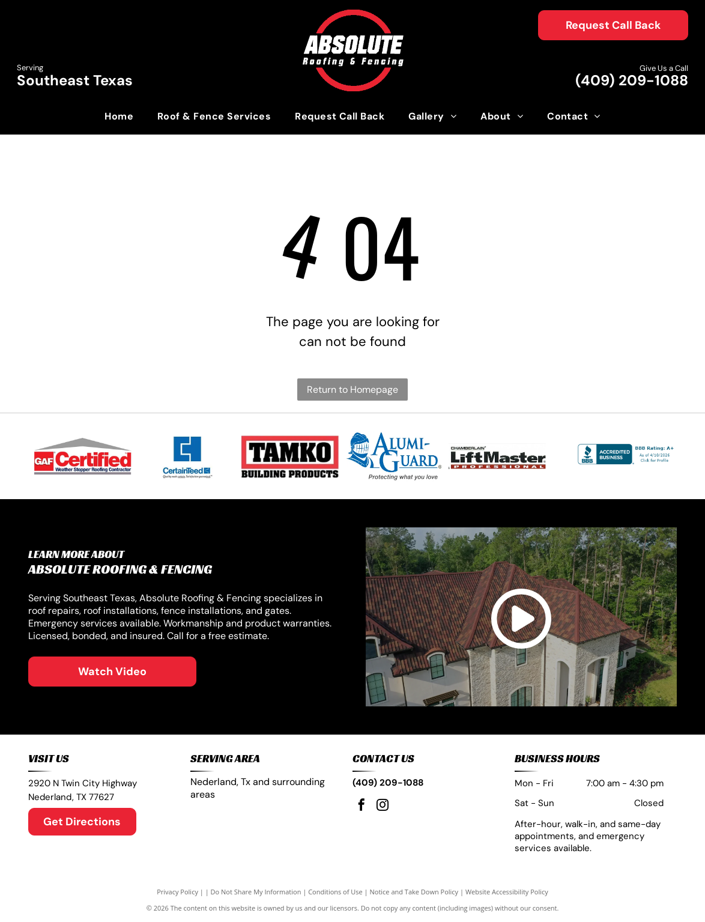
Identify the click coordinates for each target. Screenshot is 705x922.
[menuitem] (118, 116)
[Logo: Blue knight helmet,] (393, 456)
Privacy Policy (177, 891)
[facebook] (361, 806)
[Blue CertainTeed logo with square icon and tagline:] (186, 456)
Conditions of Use (335, 891)
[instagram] (383, 806)
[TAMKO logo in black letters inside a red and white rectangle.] (290, 456)
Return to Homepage (352, 389)
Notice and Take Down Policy (414, 891)
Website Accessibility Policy (506, 891)
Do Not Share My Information (256, 891)
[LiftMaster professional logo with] (497, 456)
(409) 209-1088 (631, 80)
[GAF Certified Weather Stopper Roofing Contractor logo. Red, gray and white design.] (83, 456)
